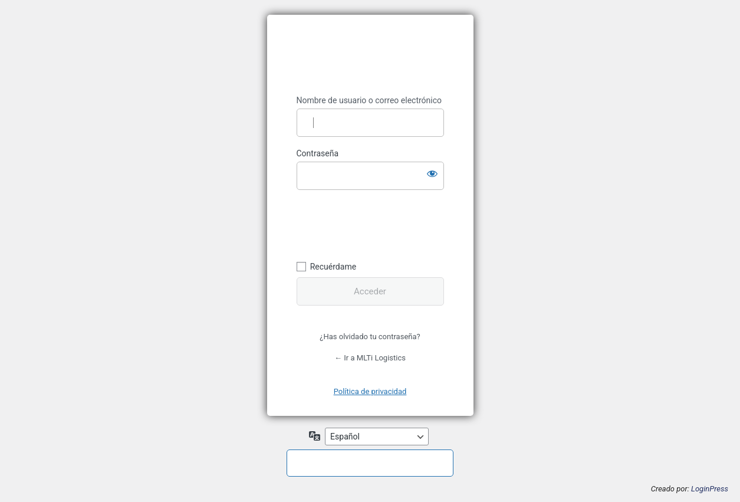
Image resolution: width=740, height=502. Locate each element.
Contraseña (318, 153)
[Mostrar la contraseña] (432, 173)
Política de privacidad (370, 391)
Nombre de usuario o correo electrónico (369, 100)
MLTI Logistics (370, 55)
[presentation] (377, 224)
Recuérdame (333, 266)
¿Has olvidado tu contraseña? (370, 336)
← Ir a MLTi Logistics (370, 357)
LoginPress (709, 488)
